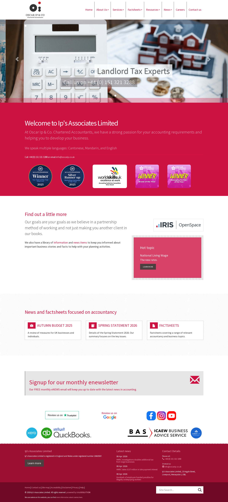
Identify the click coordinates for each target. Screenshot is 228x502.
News (168, 9)
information (61, 242)
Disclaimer (66, 487)
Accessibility (56, 487)
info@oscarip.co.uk (65, 157)
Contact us (195, 9)
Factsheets (135, 9)
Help (82, 487)
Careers (180, 9)
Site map (45, 487)
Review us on (110, 415)
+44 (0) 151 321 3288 (171, 459)
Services (118, 9)
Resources (153, 9)
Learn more (148, 267)
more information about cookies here (69, 497)
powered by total (78, 492)
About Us (102, 9)
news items (80, 242)
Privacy (75, 487)
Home (88, 9)
